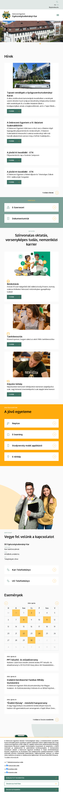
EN (58, 5)
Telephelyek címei (11, 559)
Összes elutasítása (13, 784)
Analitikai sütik (12, 769)
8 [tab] (53, 43)
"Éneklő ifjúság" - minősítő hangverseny (27, 703)
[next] (57, 603)
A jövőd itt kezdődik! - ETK (20, 152)
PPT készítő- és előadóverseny (22, 659)
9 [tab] (55, 43)
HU (55, 5)
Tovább (11, 111)
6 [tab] (49, 43)
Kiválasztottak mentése (15, 778)
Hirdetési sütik (12, 772)
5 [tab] (47, 43)
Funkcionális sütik (13, 765)
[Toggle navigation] (57, 15)
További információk (11, 757)
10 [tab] (57, 43)
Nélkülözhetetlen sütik (15, 762)
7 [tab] (51, 43)
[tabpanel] (31, 31)
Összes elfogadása (13, 789)
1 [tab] (40, 43)
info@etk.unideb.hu (11, 554)
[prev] (6, 603)
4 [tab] (45, 43)
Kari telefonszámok (11, 549)
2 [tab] (42, 43)
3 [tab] (43, 43)
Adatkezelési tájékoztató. (31, 755)
